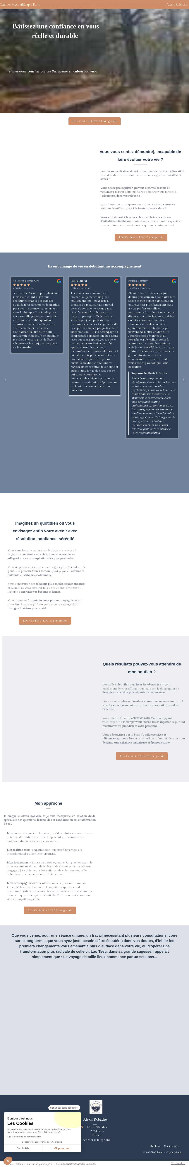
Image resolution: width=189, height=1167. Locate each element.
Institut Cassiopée (86, 1163)
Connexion (178, 1163)
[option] (37, 315)
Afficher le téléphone (96, 1139)
